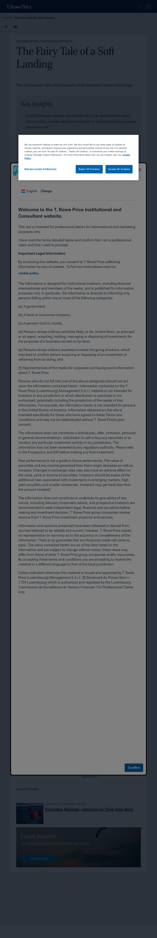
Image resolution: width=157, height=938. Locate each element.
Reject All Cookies (89, 169)
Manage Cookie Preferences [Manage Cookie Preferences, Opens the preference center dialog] (40, 168)
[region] (78, 157)
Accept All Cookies (119, 169)
